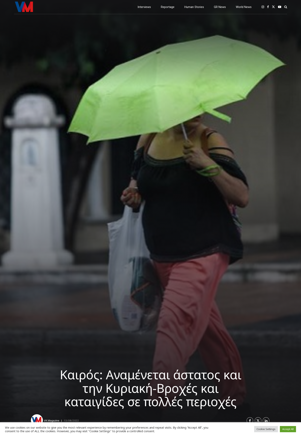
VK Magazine (51, 420)
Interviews (144, 7)
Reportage (167, 7)
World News (244, 7)
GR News (220, 7)
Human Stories (194, 7)
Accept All (288, 429)
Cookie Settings (266, 429)
